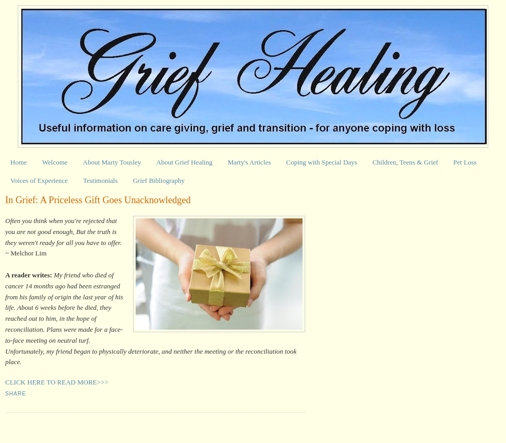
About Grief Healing (184, 162)
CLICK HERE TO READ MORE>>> (57, 382)
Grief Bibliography (159, 180)
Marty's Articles (249, 162)
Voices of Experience (39, 180)
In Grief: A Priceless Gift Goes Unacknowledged (98, 200)
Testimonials (100, 180)
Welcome (55, 162)
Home (18, 162)
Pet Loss (464, 162)
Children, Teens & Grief (405, 162)
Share (15, 394)
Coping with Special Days (321, 162)
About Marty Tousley (112, 162)
